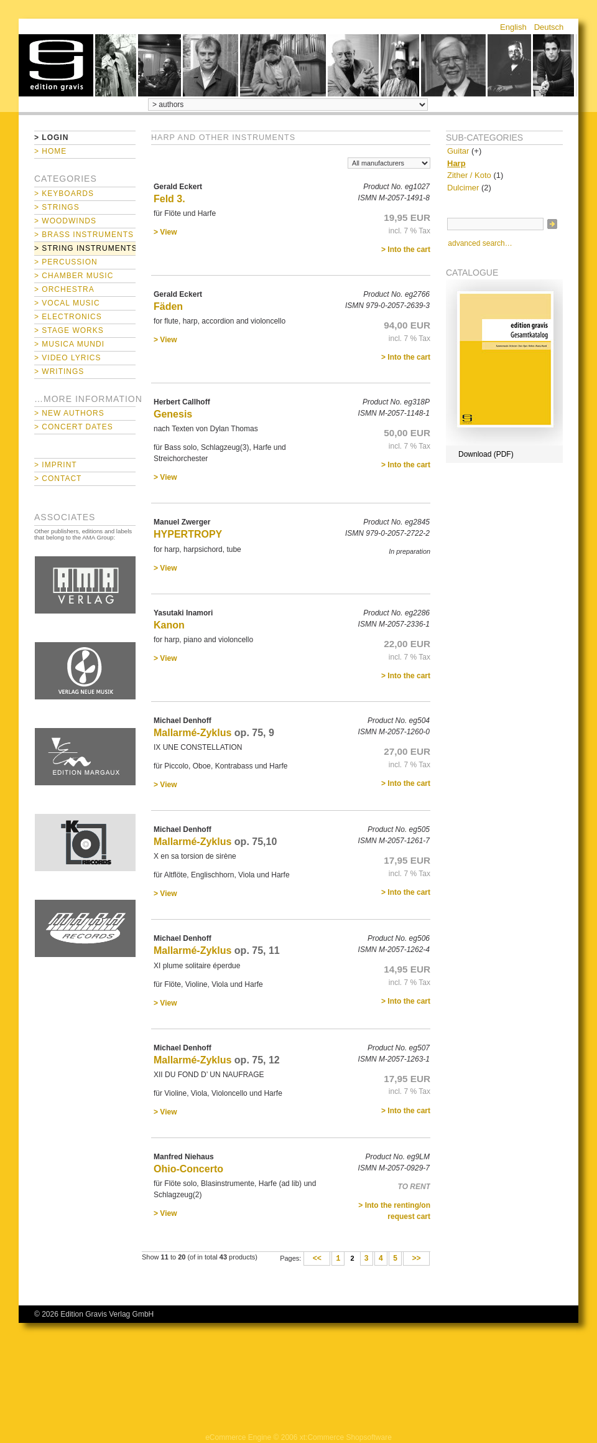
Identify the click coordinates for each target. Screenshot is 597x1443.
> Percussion (66, 262)
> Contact (57, 478)
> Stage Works (69, 330)
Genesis (173, 414)
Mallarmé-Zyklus (192, 732)
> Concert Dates (73, 427)
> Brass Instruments (84, 234)
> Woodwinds (65, 221)
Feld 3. (169, 199)
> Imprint (55, 464)
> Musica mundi (69, 344)
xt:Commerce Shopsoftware (346, 1437)
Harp (456, 163)
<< (317, 1258)
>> (416, 1258)
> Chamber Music (73, 275)
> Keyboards (64, 193)
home (56, 65)
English (513, 27)
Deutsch (549, 27)
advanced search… (480, 243)
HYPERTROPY (188, 534)
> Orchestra (64, 289)
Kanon (169, 625)
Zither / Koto (469, 175)
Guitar (458, 151)
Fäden (168, 306)
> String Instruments (85, 248)
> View (165, 232)
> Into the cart (405, 249)
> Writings (59, 371)
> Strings (57, 207)
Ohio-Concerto (188, 1169)
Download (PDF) (486, 454)
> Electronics (68, 316)
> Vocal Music (67, 303)
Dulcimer (463, 187)
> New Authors (69, 413)
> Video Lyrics (67, 357)
